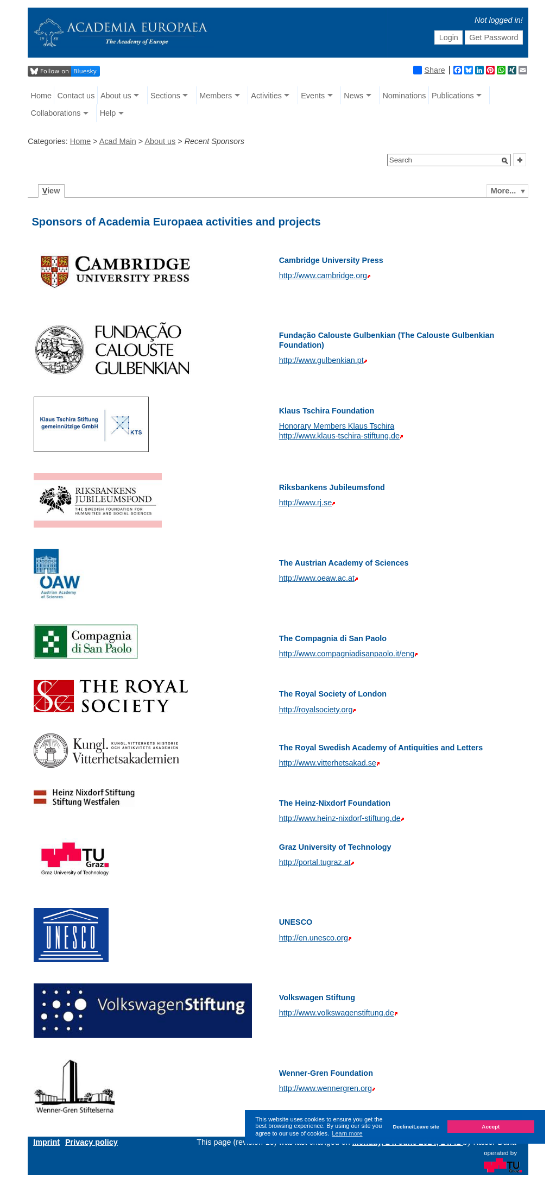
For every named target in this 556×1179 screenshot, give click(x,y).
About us (115, 95)
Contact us (76, 95)
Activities (266, 95)
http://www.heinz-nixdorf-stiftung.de (340, 818)
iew (51, 190)
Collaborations (56, 113)
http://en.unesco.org (313, 937)
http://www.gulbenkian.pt (321, 360)
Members (215, 95)
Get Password (493, 37)
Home (41, 95)
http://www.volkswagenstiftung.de (336, 1012)
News (353, 95)
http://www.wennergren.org (325, 1088)
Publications (453, 95)
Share (429, 70)
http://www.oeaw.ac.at (317, 578)
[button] (505, 160)
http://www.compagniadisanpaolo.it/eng (347, 653)
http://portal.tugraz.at (315, 862)
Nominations (404, 95)
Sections (165, 95)
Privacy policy (91, 1142)
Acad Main (117, 141)
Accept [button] (491, 1127)
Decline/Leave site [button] (416, 1127)
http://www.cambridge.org (323, 275)
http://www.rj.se (305, 502)
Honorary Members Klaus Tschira (336, 426)
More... (503, 190)
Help (108, 113)
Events (313, 95)
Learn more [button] (347, 1133)
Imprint (46, 1142)
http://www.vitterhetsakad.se (327, 762)
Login (448, 37)
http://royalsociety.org (316, 709)
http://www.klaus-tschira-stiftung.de (339, 435)
